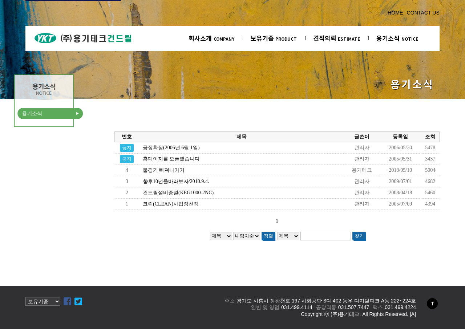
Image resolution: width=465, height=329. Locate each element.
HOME (395, 13)
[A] (413, 314)
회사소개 (211, 37)
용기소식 (397, 37)
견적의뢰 (336, 37)
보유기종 (274, 37)
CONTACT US (423, 13)
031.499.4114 (296, 307)
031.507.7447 (353, 307)
